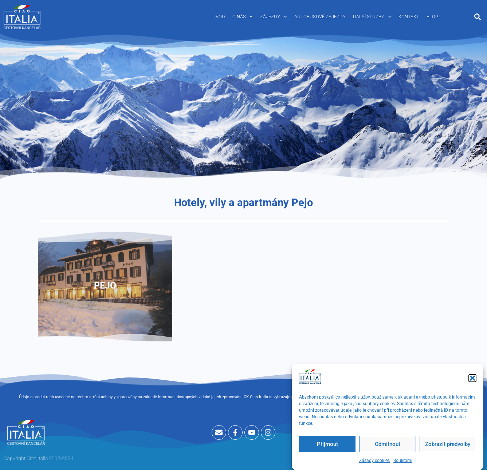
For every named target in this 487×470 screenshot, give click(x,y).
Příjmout (327, 446)
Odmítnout (387, 446)
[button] (472, 380)
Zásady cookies (374, 462)
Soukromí (402, 462)
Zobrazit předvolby (447, 446)
